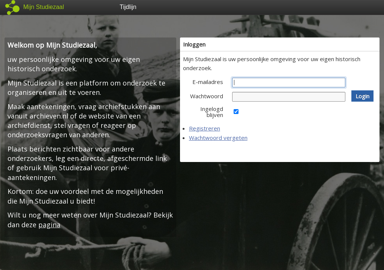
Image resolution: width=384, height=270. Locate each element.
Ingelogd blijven (211, 111)
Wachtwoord (206, 96)
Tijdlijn (128, 7)
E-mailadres (207, 82)
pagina (49, 224)
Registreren (204, 128)
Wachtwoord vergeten (218, 137)
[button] (362, 96)
